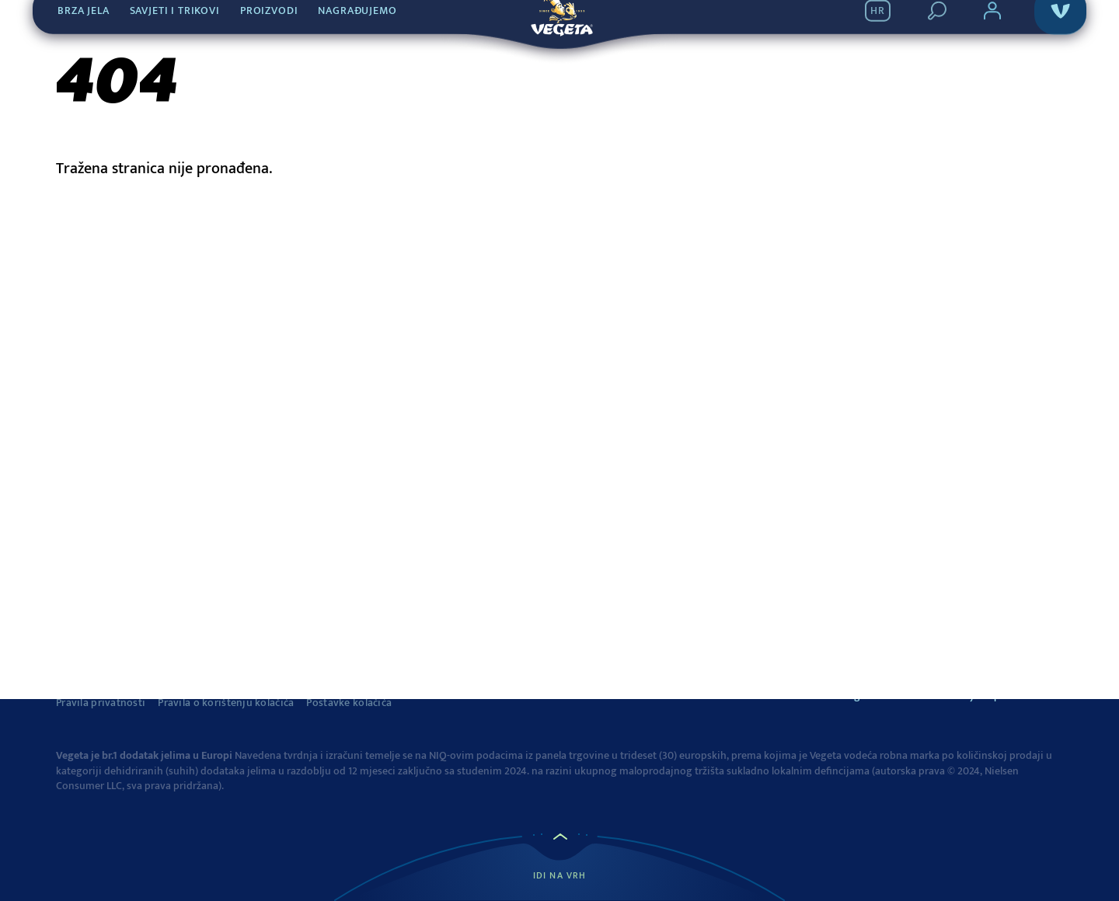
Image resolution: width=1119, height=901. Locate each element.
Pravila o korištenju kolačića (226, 703)
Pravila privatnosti (100, 703)
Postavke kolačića (349, 703)
